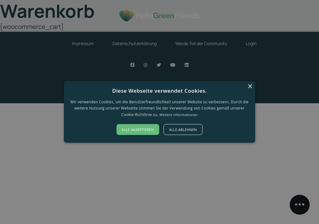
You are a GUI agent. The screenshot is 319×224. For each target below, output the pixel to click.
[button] (159, 112)
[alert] (159, 112)
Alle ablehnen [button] (183, 129)
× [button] (249, 86)
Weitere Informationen (178, 114)
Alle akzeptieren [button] (138, 129)
